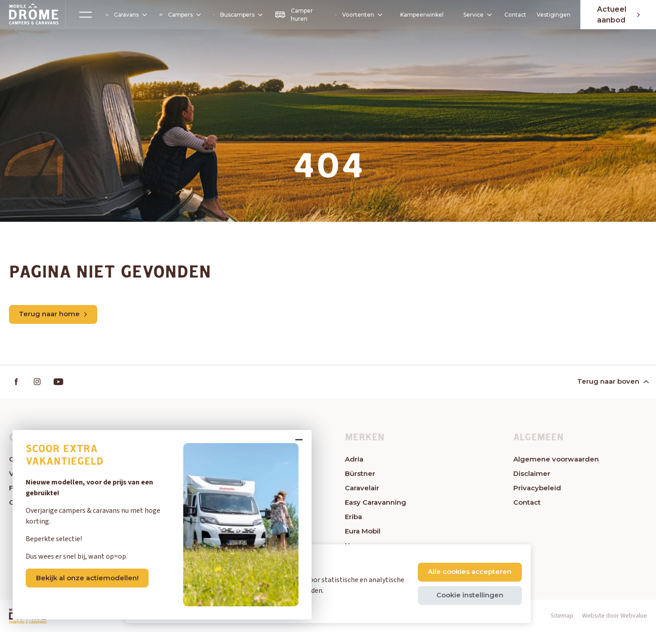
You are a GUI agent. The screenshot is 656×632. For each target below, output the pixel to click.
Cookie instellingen (469, 595)
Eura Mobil (362, 531)
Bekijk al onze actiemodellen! (88, 576)
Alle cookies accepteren (469, 571)
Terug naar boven (612, 381)
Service (471, 14)
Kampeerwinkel (420, 14)
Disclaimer (531, 474)
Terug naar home (53, 314)
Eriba (353, 517)
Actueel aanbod (617, 14)
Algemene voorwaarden (556, 459)
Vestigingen (551, 14)
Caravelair (362, 488)
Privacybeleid (537, 488)
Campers (179, 14)
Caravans (125, 14)
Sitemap (562, 616)
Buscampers (236, 14)
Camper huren (292, 14)
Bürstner (360, 474)
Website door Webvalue (614, 616)
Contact (513, 14)
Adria (354, 459)
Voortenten (357, 15)
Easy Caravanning (375, 502)
